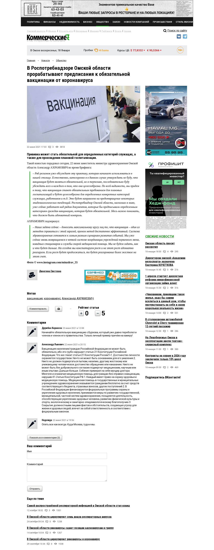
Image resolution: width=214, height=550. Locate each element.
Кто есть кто (61, 31)
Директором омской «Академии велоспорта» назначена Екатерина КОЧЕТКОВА (165, 263)
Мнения (85, 31)
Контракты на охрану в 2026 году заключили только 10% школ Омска (165, 360)
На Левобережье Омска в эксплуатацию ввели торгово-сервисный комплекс (164, 342)
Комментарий (35, 465)
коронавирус (52, 300)
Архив (115, 31)
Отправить (36, 490)
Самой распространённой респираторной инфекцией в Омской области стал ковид (78, 507)
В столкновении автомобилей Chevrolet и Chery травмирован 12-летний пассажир (164, 324)
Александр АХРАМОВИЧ (78, 300)
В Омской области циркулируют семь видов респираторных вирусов (69, 518)
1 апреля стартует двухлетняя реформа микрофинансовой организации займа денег (164, 281)
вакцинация (35, 300)
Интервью (74, 31)
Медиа (48, 31)
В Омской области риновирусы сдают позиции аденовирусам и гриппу (70, 529)
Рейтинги (96, 31)
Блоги (106, 31)
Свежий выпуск (35, 31)
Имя (29, 452)
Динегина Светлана (50, 272)
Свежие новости (159, 238)
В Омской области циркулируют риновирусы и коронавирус (63, 540)
